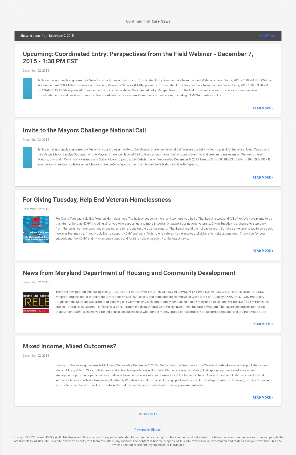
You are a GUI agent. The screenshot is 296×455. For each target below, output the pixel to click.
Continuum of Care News (148, 22)
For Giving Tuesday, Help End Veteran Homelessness (97, 199)
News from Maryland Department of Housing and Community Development (129, 272)
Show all (267, 36)
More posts (148, 414)
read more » (263, 108)
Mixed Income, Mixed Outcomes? (69, 346)
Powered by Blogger (148, 430)
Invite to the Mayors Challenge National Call (84, 130)
